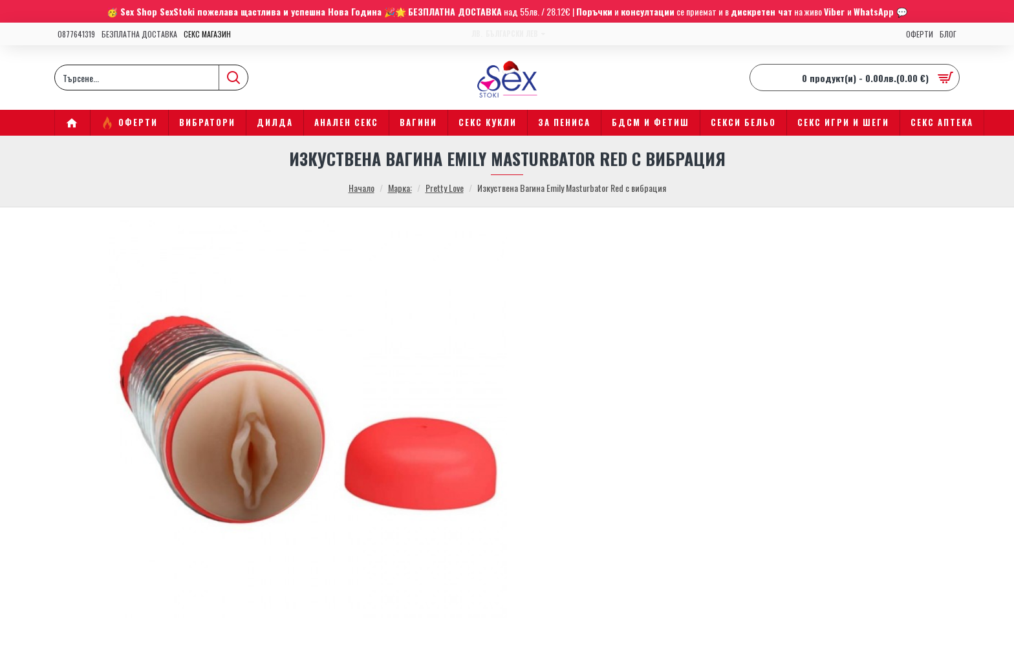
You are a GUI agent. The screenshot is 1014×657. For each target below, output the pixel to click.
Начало (361, 187)
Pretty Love (445, 187)
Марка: (400, 187)
